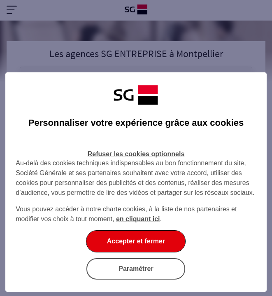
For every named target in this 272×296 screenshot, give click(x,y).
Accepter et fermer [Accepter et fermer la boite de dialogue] (136, 241)
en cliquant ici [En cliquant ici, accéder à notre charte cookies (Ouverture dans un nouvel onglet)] (138, 218)
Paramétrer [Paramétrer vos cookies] (136, 268)
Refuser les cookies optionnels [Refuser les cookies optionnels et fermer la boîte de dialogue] (136, 153)
